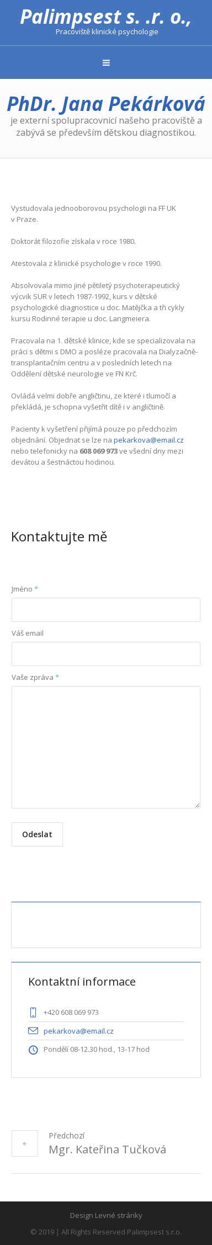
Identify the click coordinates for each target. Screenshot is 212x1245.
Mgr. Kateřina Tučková (107, 1149)
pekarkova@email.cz (149, 440)
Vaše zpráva (35, 677)
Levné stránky (118, 1215)
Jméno (25, 589)
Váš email (28, 633)
